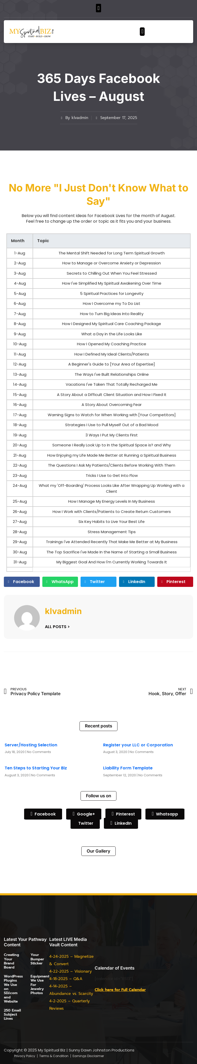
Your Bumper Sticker (37, 959)
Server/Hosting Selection (31, 745)
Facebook (43, 814)
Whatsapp (165, 814)
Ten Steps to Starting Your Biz (36, 768)
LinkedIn (120, 823)
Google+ (84, 814)
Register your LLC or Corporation (138, 745)
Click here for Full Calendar (120, 990)
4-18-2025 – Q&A (65, 979)
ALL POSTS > (57, 627)
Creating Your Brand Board (11, 961)
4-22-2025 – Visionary (70, 971)
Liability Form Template (128, 768)
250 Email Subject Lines (12, 1015)
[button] (98, 8)
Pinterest (123, 814)
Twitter (85, 822)
